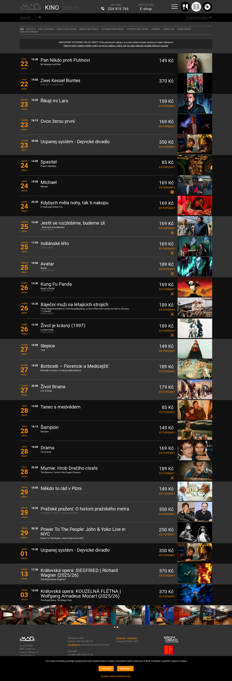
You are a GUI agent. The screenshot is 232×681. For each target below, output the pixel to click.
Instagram (132, 638)
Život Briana (53, 386)
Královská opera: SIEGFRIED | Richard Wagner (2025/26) (79, 573)
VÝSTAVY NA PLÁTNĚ (137, 29)
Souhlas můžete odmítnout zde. (116, 676)
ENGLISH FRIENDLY (29, 31)
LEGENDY (155, 29)
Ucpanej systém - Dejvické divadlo (75, 141)
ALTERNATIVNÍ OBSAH (113, 29)
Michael (49, 182)
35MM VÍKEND (184, 29)
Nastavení (106, 668)
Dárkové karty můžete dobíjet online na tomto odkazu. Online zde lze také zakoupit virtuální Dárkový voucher (116, 45)
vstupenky (166, 106)
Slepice (48, 346)
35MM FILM (168, 29)
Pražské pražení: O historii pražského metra (85, 509)
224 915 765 (118, 9)
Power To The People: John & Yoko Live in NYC (83, 532)
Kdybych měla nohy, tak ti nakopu (74, 202)
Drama (47, 447)
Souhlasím (125, 668)
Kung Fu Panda (56, 284)
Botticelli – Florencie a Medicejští (74, 366)
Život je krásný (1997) (63, 325)
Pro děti (30, 29)
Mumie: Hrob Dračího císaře (69, 468)
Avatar (47, 264)
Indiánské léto (55, 243)
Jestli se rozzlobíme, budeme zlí (73, 223)
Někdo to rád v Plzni (61, 488)
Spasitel (49, 162)
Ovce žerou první (58, 121)
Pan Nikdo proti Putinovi (65, 60)
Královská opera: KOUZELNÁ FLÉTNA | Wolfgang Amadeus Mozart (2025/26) (81, 594)
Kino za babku (46, 29)
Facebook (121, 638)
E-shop (146, 9)
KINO (52, 7)
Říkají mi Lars (54, 101)
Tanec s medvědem (60, 407)
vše (22, 29)
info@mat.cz (74, 644)
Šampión (50, 427)
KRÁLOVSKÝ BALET (89, 29)
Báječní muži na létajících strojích (74, 304)
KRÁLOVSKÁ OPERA (67, 29)
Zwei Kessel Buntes (60, 80)
